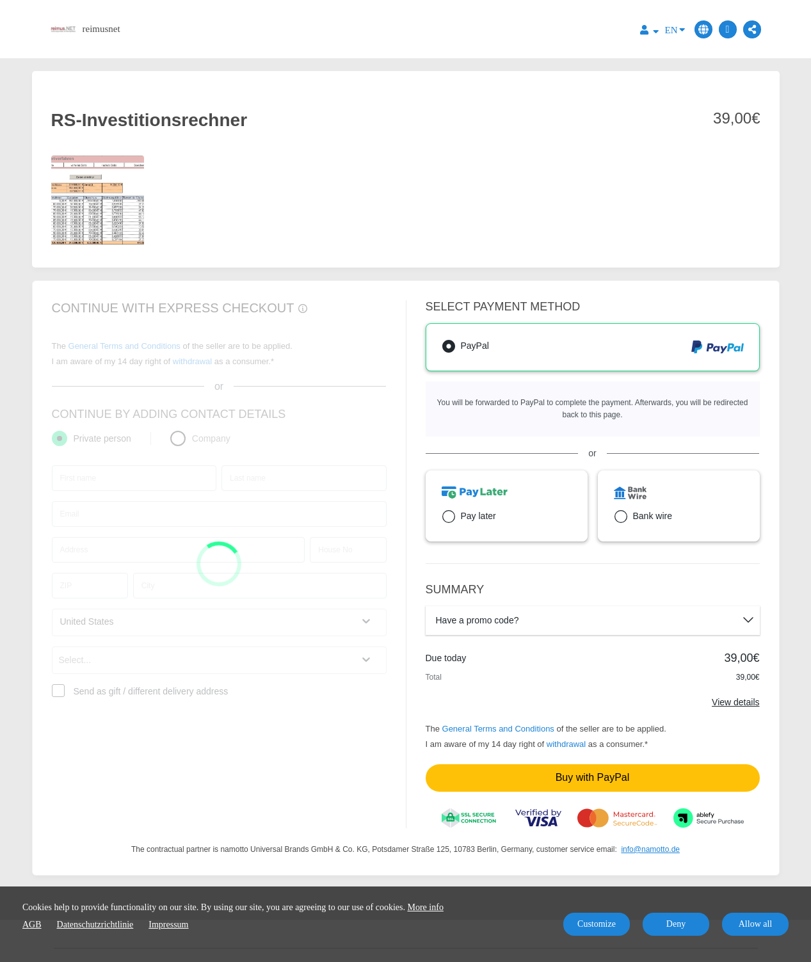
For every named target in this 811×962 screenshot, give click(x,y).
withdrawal (566, 744)
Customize (596, 924)
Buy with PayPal (593, 777)
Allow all (756, 924)
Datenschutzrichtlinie (95, 924)
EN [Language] (675, 29)
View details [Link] (735, 702)
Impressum (168, 924)
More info (426, 907)
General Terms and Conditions (498, 729)
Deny (676, 924)
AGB (32, 924)
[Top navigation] (649, 31)
